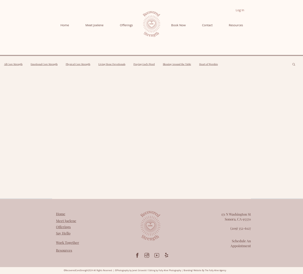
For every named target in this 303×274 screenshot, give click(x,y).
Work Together (67, 242)
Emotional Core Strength (44, 64)
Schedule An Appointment (240, 243)
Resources (64, 250)
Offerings (63, 227)
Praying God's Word (144, 64)
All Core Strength (13, 64)
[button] (294, 64)
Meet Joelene (66, 220)
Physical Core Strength (78, 64)
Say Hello (63, 233)
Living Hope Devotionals (111, 64)
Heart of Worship (208, 64)
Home (60, 214)
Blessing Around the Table (177, 64)
